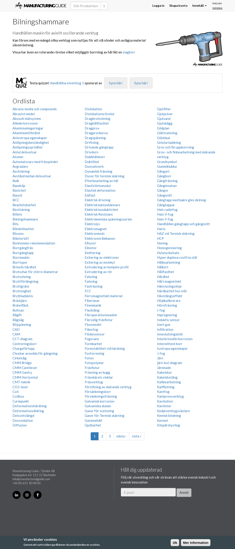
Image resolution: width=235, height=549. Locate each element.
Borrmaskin (21, 257)
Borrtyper (20, 262)
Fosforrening (94, 353)
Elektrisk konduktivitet (101, 210)
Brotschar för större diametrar (35, 272)
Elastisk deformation (100, 190)
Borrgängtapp (23, 253)
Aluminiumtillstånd (26, 133)
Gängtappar (166, 205)
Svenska (217, 8)
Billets (17, 214)
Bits (16, 224)
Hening (162, 243)
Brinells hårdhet (24, 267)
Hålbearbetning (168, 262)
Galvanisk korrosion (99, 401)
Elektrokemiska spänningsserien (108, 219)
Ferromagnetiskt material (103, 296)
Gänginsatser (167, 186)
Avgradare (20, 166)
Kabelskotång (167, 377)
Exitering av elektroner (102, 257)
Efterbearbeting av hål (101, 181)
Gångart (163, 171)
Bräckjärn (20, 301)
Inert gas (163, 324)
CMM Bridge (22, 363)
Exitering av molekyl (100, 262)
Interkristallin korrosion (175, 339)
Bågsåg (18, 320)
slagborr (129, 52)
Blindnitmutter (23, 229)
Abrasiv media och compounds (35, 109)
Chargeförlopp (24, 348)
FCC (88, 291)
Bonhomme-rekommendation (34, 243)
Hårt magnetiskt (169, 281)
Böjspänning (22, 324)
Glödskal (163, 138)
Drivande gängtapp (99, 147)
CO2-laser (20, 387)
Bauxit (17, 195)
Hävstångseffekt (169, 296)
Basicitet (19, 190)
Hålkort (162, 267)
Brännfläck (20, 305)
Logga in (158, 5)
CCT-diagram (22, 339)
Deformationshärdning (30, 406)
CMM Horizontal (25, 377)
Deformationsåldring (28, 411)
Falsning (91, 277)
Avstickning (21, 171)
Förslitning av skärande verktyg (108, 387)
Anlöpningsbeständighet (31, 142)
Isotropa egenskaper (172, 348)
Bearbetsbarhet (24, 205)
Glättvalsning (167, 133)
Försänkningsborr (98, 392)
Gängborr (164, 176)
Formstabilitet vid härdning (105, 348)
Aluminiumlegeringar (28, 128)
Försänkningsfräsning (101, 396)
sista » (136, 436)
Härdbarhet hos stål (172, 291)
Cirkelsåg (20, 358)
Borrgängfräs (23, 248)
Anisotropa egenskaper (30, 138)
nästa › (121, 436)
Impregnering (167, 315)
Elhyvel (90, 243)
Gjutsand (163, 119)
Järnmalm (164, 368)
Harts (161, 229)
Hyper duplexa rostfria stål (177, 257)
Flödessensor (95, 334)
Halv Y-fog (165, 219)
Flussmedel (93, 324)
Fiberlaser (92, 301)
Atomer (18, 157)
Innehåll (199, 5)
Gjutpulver (165, 114)
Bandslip (19, 186)
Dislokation (93, 109)
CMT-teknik (21, 382)
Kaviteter (164, 406)
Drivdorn (91, 152)
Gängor (162, 190)
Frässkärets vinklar (99, 377)
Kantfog (163, 392)
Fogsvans (92, 339)
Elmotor (91, 248)
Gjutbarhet (93, 425)
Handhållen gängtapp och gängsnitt (183, 224)
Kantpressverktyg (170, 396)
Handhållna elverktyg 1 (67, 83)
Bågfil (17, 315)
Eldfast (90, 195)
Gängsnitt (164, 195)
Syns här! (116, 83)
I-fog (161, 310)
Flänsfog (91, 329)
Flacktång (92, 310)
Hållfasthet (165, 272)
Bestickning (21, 210)
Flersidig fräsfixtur (99, 320)
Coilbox (18, 396)
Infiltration (165, 329)
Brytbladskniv (23, 296)
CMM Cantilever (25, 368)
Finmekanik (93, 305)
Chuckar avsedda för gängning (35, 353)
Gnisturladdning (169, 142)
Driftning (92, 142)
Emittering (93, 253)
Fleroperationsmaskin (101, 315)
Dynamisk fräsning (98, 171)
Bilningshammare (25, 219)
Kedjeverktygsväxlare (173, 411)
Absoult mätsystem (27, 119)
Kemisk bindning (169, 415)
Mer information (195, 543)
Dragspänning (95, 138)
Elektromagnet (96, 229)
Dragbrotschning (97, 119)
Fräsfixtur (92, 368)
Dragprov (92, 128)
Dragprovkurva (96, 133)
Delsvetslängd (23, 415)
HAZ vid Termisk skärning (176, 233)
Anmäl (184, 492)
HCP (160, 238)
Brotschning (22, 277)
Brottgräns (21, 286)
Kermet (162, 420)
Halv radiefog (167, 210)
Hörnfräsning (167, 305)
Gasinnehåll (93, 420)
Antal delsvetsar (25, 152)
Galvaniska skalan (98, 406)
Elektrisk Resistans (99, 214)
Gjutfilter (164, 109)
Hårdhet (163, 277)
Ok (175, 543)
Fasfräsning (94, 286)
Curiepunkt (21, 401)
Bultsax (18, 310)
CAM (16, 334)
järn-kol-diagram (169, 363)
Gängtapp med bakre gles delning (181, 200)
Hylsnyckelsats (168, 253)
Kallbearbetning (169, 382)
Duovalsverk (94, 166)
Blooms (18, 233)
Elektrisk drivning (98, 200)
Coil (16, 392)
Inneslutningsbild (170, 334)
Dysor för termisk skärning (104, 176)
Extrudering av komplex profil (106, 267)
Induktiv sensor (168, 320)
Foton (89, 358)
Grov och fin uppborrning (175, 147)
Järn (160, 358)
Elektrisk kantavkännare (102, 205)
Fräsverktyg (94, 382)
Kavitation (165, 401)
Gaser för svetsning (99, 411)
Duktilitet (92, 162)
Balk (16, 181)
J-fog (161, 353)
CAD (16, 329)
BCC (16, 200)
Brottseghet (22, 291)
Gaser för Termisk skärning (104, 415)
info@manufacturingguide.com (31, 479)
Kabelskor (164, 372)
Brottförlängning (25, 281)
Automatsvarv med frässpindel (35, 162)
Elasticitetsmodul (98, 186)
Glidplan (163, 128)
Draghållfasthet (97, 123)
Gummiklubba (167, 166)
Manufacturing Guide (40, 5)
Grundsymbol (167, 162)
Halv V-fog (165, 214)
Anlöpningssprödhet (28, 147)
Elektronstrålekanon (100, 238)
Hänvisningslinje (169, 286)
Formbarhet (93, 344)
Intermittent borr (170, 344)
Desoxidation (23, 420)
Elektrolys (92, 224)
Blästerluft (21, 238)
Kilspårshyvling (168, 425)
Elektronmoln (95, 233)
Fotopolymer (94, 363)
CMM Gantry (22, 372)
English (217, 3)
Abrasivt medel (24, 114)
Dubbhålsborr (95, 157)
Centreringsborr (25, 344)
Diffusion (20, 425)
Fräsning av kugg (97, 372)
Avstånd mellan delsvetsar (32, 176)
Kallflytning (165, 387)
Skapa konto (178, 5)
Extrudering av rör (98, 272)
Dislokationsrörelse (99, 114)
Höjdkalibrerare (168, 301)
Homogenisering (169, 248)
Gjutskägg (164, 123)
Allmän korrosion (25, 123)
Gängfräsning (167, 181)
